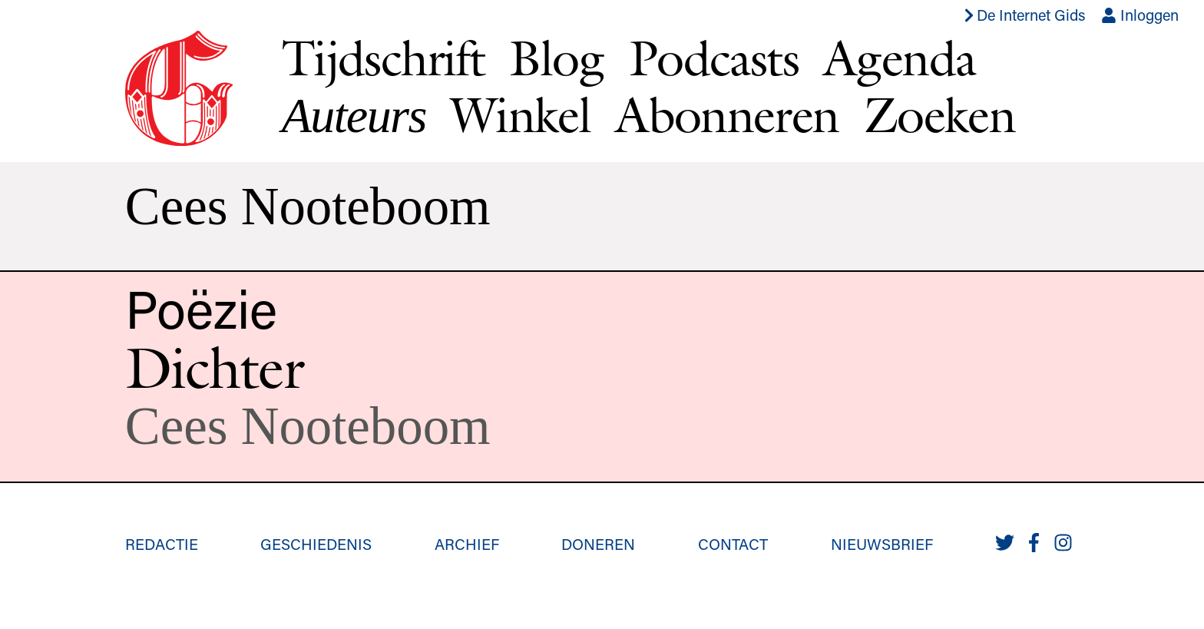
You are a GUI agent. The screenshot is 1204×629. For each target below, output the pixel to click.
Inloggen (1140, 15)
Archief (467, 544)
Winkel (520, 114)
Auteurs (354, 115)
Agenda (899, 57)
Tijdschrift (383, 57)
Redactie (161, 544)
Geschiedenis (316, 544)
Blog (556, 57)
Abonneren (727, 114)
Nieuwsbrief (882, 544)
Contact (733, 544)
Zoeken (939, 114)
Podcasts (714, 57)
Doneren (598, 544)
